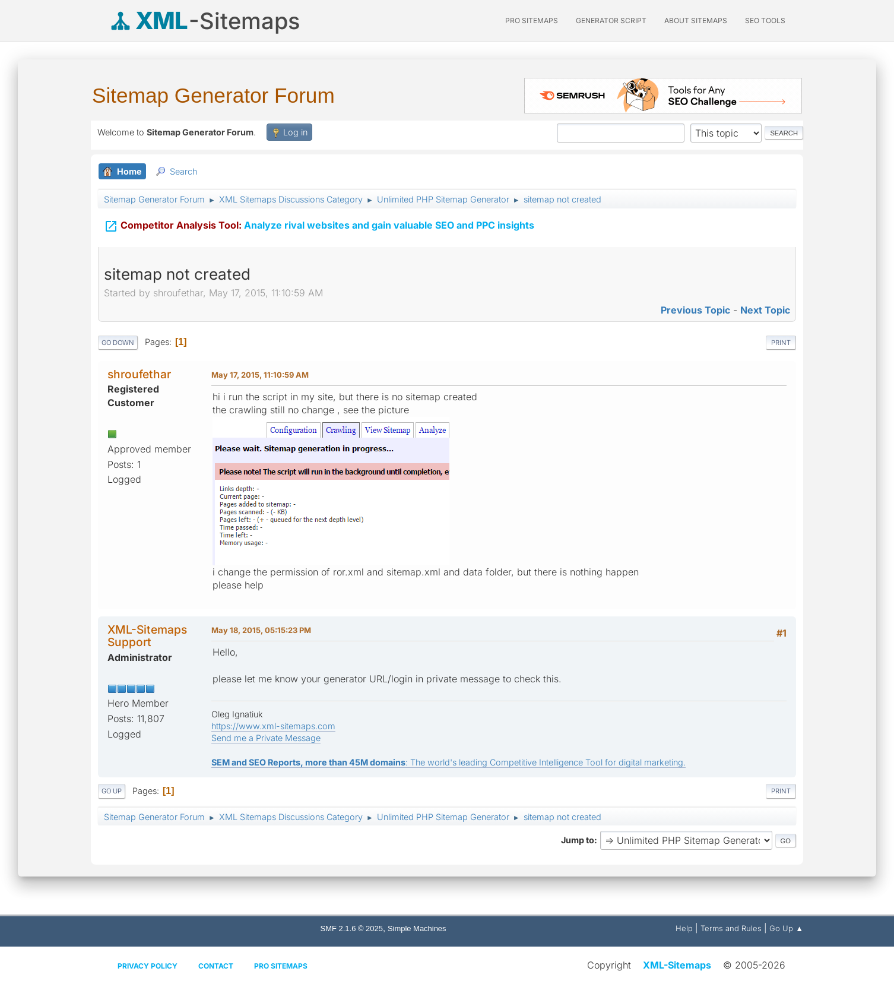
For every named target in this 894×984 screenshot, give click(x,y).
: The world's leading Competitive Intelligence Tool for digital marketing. (448, 762)
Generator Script (611, 20)
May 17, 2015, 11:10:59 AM (260, 374)
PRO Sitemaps (531, 20)
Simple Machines (417, 928)
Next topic (765, 310)
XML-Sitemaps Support (147, 635)
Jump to (577, 840)
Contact (215, 965)
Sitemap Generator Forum (213, 95)
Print (781, 342)
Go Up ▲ (786, 928)
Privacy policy (147, 965)
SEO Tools (765, 20)
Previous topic (695, 310)
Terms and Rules (731, 928)
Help (684, 928)
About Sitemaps (695, 20)
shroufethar (139, 374)
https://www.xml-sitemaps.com (273, 726)
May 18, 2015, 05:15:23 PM (261, 630)
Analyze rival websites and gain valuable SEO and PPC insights (319, 220)
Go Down (118, 342)
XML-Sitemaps (677, 965)
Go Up (112, 791)
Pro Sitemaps (280, 965)
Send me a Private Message (266, 738)
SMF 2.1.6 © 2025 (352, 928)
